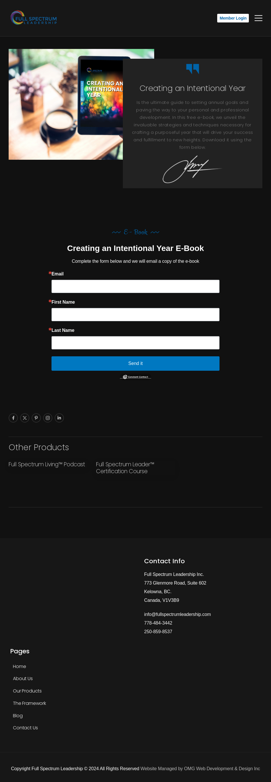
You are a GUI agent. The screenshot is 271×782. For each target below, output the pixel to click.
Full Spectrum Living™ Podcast (48, 464)
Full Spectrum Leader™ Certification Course (125, 468)
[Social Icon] (13, 418)
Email (57, 274)
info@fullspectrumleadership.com (177, 614)
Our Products (27, 691)
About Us (23, 678)
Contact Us (25, 727)
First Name (63, 302)
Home (19, 666)
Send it (135, 363)
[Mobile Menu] (258, 18)
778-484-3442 (158, 623)
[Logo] (34, 18)
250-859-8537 (158, 631)
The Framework (29, 703)
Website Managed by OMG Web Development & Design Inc (200, 768)
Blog (17, 715)
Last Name (62, 330)
